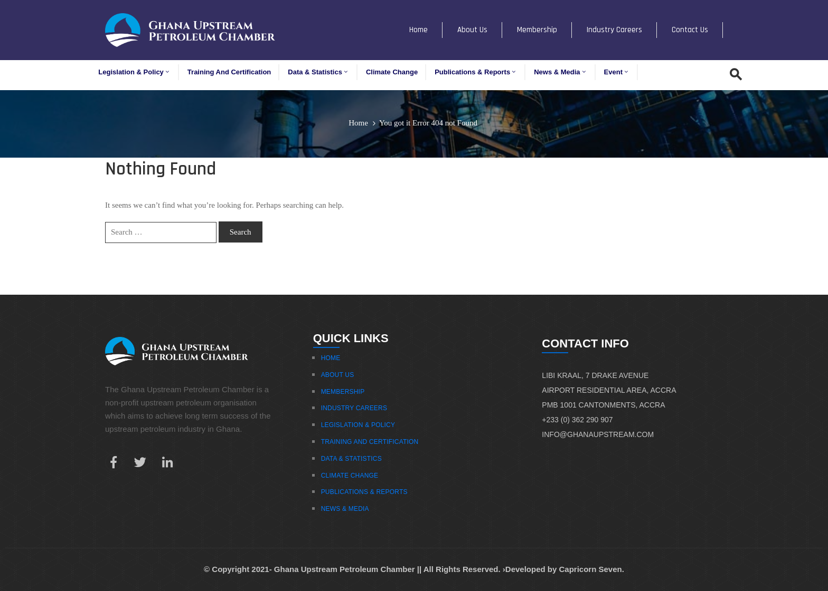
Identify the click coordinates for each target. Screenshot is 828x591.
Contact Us (690, 30)
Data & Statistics (318, 72)
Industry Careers (614, 30)
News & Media (560, 72)
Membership (537, 30)
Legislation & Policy (134, 72)
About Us (472, 30)
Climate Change (392, 72)
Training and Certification (229, 72)
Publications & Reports (476, 72)
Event (616, 72)
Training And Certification (370, 441)
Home (418, 30)
